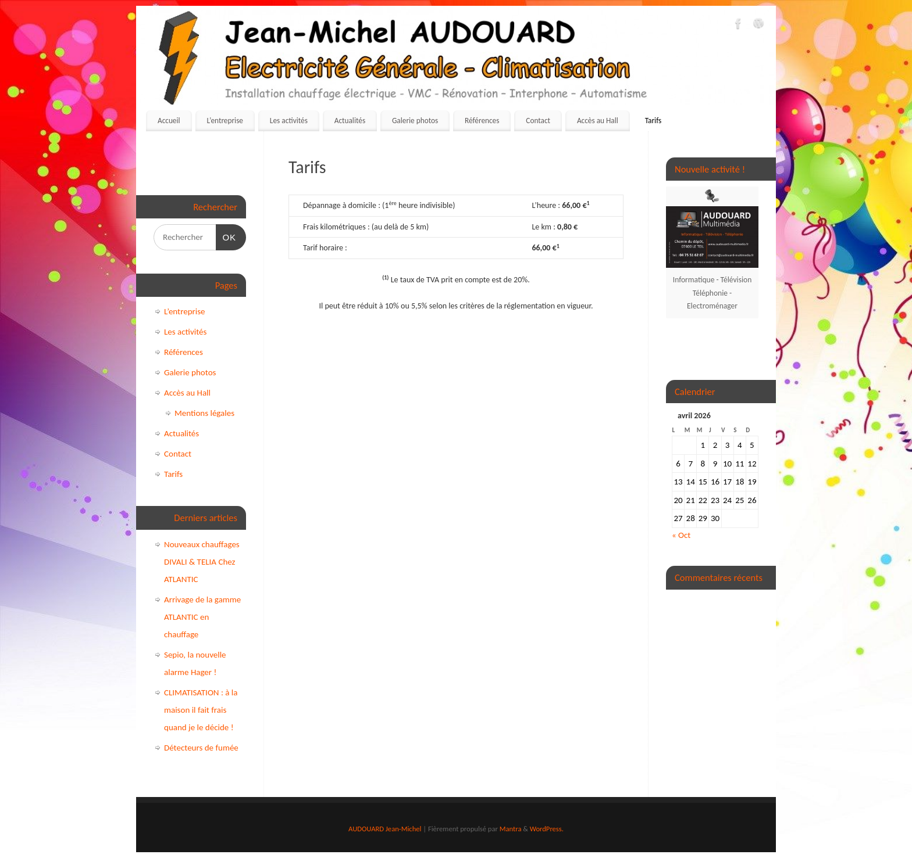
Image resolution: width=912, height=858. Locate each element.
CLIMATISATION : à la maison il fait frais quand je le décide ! (201, 710)
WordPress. (547, 828)
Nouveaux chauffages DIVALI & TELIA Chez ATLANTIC (202, 561)
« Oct (681, 535)
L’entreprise (224, 120)
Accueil (169, 120)
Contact (538, 120)
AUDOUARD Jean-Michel (384, 828)
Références (482, 120)
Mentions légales (204, 413)
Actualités (349, 120)
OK (226, 235)
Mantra (511, 828)
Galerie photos (415, 120)
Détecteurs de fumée (201, 747)
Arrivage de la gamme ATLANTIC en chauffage (202, 617)
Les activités (289, 120)
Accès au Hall (597, 120)
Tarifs (653, 120)
